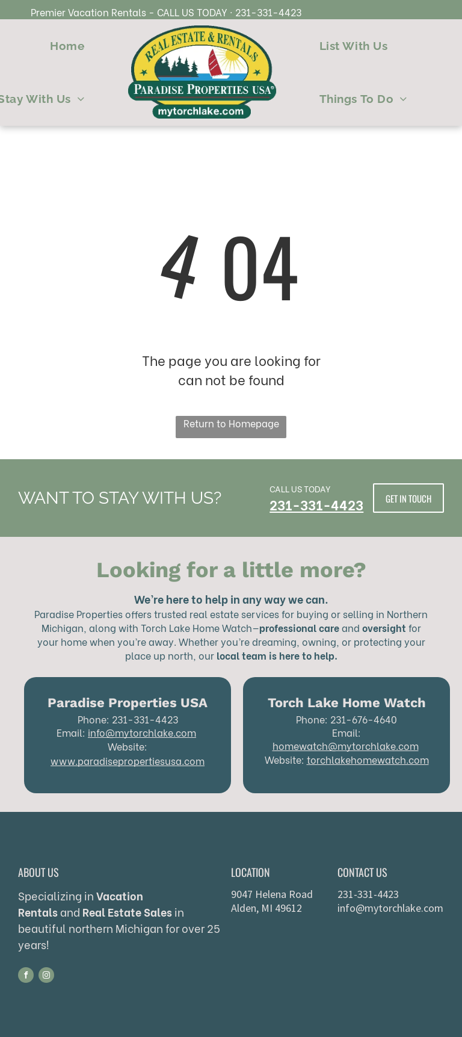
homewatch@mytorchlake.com (346, 745)
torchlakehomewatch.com (368, 759)
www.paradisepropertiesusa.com (128, 760)
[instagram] (46, 976)
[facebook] (26, 976)
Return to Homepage (231, 423)
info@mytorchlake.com (142, 732)
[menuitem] (67, 46)
